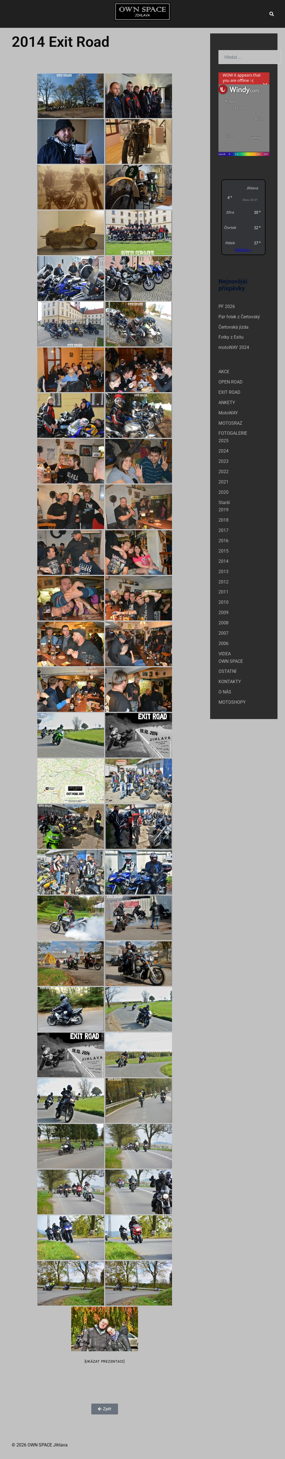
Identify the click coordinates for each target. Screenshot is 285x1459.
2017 (223, 530)
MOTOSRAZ (230, 423)
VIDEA (224, 653)
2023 (223, 461)
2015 (223, 551)
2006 (223, 643)
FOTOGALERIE (232, 433)
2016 (223, 540)
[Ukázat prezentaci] (105, 1361)
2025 (223, 440)
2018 (223, 520)
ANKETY (226, 402)
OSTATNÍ (227, 671)
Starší (224, 502)
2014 (223, 561)
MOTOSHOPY (232, 702)
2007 (223, 633)
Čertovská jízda (233, 327)
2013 (223, 571)
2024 (223, 451)
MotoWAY (228, 413)
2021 (223, 482)
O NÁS (224, 692)
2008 (223, 622)
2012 (223, 582)
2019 (223, 509)
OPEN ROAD (230, 382)
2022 (223, 471)
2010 (223, 602)
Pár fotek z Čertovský (239, 316)
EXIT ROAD (229, 392)
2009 (223, 612)
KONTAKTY (229, 681)
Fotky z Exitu (231, 337)
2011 (223, 592)
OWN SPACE (230, 661)
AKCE (223, 371)
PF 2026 (226, 306)
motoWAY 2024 (233, 347)
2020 (223, 492)
